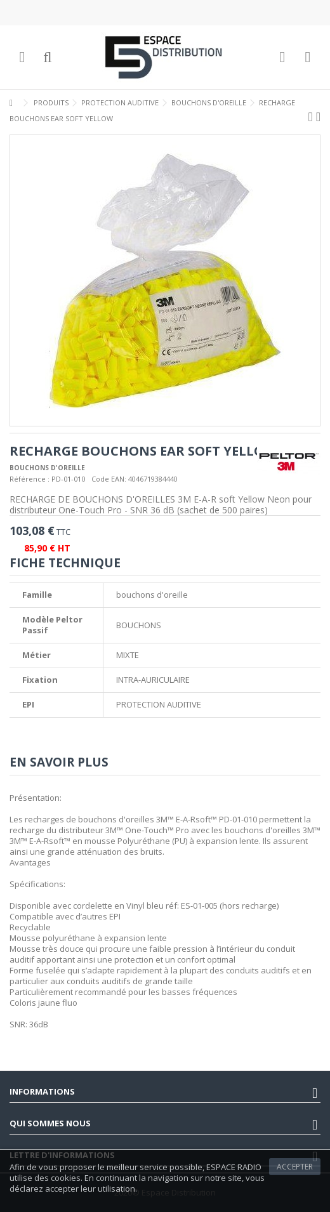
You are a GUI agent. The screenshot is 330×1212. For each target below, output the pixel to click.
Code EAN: (108, 479)
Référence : (30, 479)
